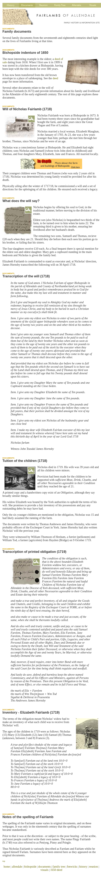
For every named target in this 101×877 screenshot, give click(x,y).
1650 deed (56, 869)
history (83, 866)
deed (55, 78)
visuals (44, 869)
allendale (17, 866)
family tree (59, 866)
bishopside (30, 866)
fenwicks (72, 866)
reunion (93, 866)
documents (44, 866)
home (6, 866)
